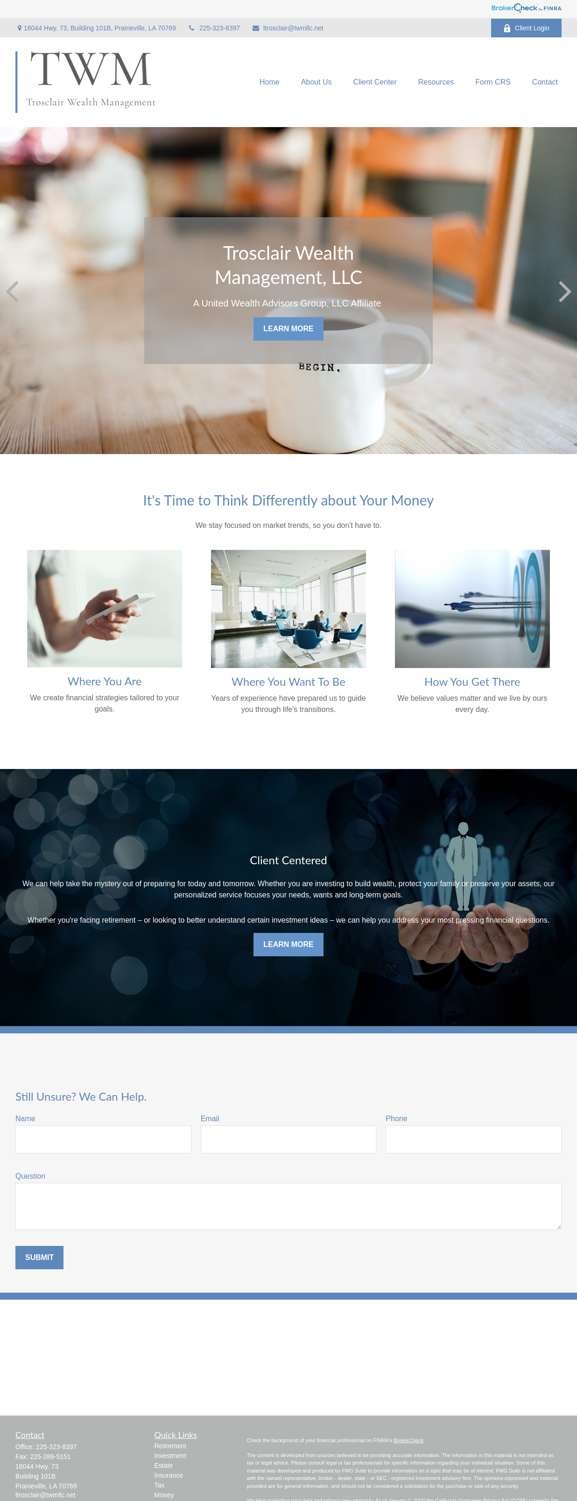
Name (25, 1119)
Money (164, 1495)
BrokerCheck (408, 1440)
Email (210, 1119)
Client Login (526, 28)
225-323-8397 (214, 28)
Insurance (169, 1475)
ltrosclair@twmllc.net (288, 28)
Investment (170, 1455)
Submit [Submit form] (39, 1257)
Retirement (170, 1446)
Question (30, 1176)
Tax (160, 1485)
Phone (396, 1119)
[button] (269, 82)
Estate (164, 1465)
